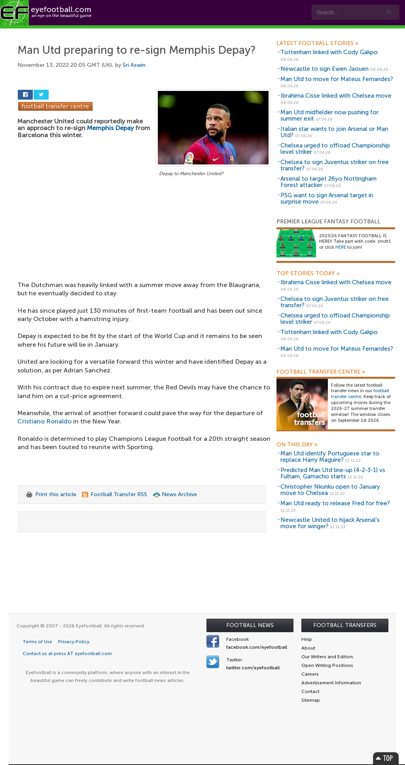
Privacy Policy (73, 641)
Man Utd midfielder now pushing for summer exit (329, 116)
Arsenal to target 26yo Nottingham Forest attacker (328, 182)
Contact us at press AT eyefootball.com (67, 653)
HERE (340, 247)
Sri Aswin (134, 65)
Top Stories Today (308, 274)
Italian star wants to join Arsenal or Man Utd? (334, 132)
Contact (247, 32)
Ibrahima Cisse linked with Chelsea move (336, 95)
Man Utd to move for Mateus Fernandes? (336, 79)
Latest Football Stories (317, 43)
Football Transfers (345, 625)
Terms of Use (37, 641)
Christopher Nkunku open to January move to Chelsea (330, 490)
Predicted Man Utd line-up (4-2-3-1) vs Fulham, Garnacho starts (332, 473)
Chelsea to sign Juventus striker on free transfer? (334, 165)
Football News (250, 625)
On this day (297, 445)
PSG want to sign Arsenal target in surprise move (326, 199)
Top (386, 758)
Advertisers (294, 32)
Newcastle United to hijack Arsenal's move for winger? (330, 523)
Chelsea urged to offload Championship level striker (335, 149)
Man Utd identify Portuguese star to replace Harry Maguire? (329, 457)
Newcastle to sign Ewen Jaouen (324, 68)
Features (117, 32)
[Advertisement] (144, 236)
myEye (203, 32)
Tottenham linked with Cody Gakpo (329, 52)
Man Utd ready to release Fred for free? (335, 503)
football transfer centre (360, 393)
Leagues (161, 32)
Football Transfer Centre (320, 372)
